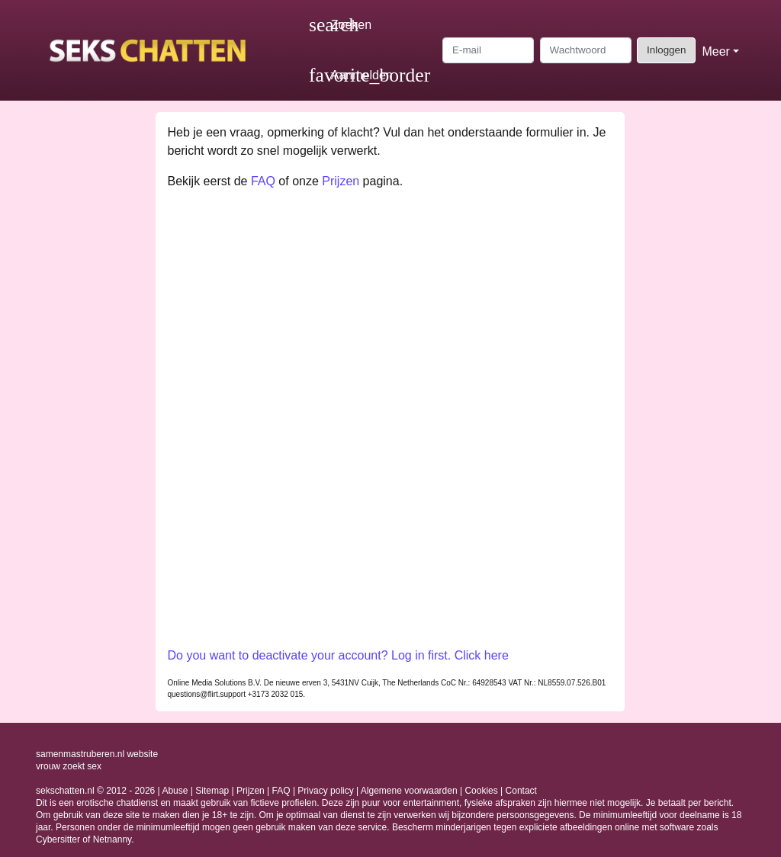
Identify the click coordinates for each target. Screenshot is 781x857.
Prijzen (340, 181)
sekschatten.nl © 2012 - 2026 (95, 790)
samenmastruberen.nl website (97, 754)
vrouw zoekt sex (68, 766)
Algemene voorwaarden (409, 790)
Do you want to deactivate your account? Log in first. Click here (337, 655)
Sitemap (212, 790)
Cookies (480, 790)
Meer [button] (715, 51)
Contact (521, 790)
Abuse (175, 790)
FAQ (263, 181)
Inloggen (666, 50)
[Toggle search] (340, 25)
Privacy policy (325, 790)
